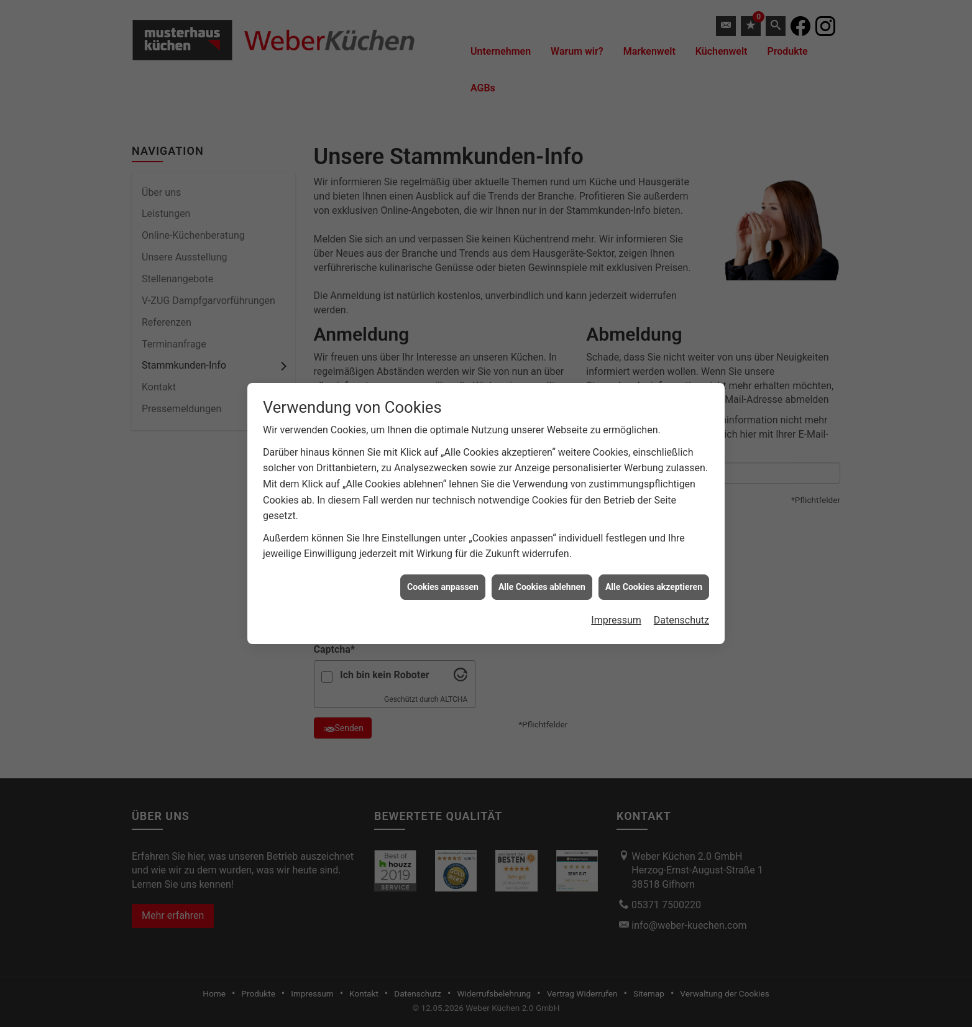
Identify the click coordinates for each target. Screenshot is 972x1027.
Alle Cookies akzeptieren (653, 579)
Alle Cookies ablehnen (541, 579)
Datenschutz (681, 613)
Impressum (616, 613)
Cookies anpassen (443, 579)
